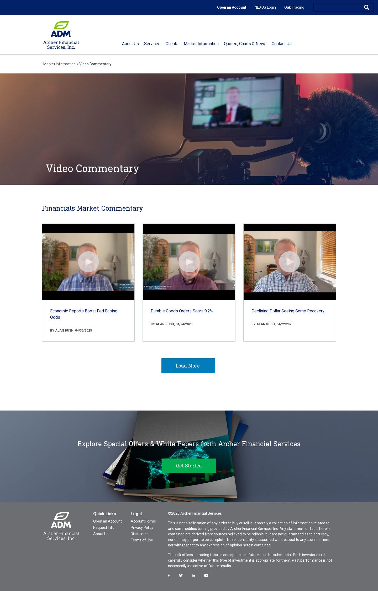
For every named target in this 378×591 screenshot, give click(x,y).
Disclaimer (139, 534)
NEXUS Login (265, 7)
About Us (100, 534)
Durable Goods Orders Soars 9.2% (182, 310)
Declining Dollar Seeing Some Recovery (287, 310)
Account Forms (143, 521)
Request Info (103, 527)
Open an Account (231, 7)
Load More (188, 366)
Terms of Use (142, 540)
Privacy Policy (142, 527)
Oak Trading (294, 7)
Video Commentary (95, 64)
